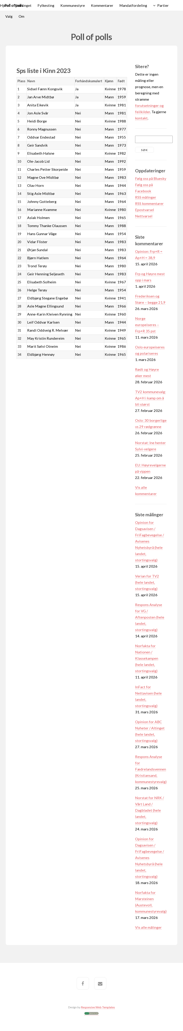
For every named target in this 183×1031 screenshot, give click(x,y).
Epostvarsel (144, 210)
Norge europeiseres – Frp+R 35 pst (147, 324)
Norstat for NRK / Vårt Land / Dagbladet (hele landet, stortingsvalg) (149, 810)
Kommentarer (102, 5)
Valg (9, 16)
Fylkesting (46, 5)
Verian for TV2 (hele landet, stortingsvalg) (147, 582)
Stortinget (23, 5)
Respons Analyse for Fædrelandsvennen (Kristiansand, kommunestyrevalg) (151, 769)
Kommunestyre (72, 5)
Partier (163, 5)
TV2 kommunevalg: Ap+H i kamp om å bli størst (150, 398)
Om (21, 16)
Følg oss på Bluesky (150, 178)
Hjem (4, 5)
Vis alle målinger (148, 927)
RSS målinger (145, 197)
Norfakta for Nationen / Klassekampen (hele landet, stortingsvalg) (146, 658)
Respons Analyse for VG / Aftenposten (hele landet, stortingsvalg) (149, 617)
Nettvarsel (143, 216)
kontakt (141, 118)
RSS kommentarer (149, 203)
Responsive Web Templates (98, 1007)
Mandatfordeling (133, 5)
